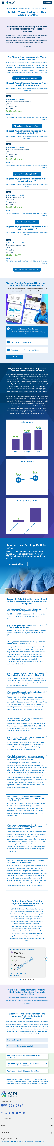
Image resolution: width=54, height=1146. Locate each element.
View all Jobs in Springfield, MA (27, 174)
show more (45, 119)
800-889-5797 (12, 1105)
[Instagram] (23, 1113)
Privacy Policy (5, 1141)
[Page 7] (30, 979)
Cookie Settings (39, 1141)
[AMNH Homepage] (10, 2)
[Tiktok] (16, 1113)
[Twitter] (6, 1113)
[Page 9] (33, 979)
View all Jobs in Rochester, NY (27, 270)
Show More (27, 46)
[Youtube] (20, 1113)
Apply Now (47, 2)
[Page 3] (23, 979)
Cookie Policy (29, 1141)
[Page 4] (25, 979)
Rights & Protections (17, 1141)
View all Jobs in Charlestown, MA (27, 126)
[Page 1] (20, 979)
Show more (27, 1003)
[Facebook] (2, 1113)
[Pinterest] (13, 1113)
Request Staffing (15, 564)
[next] (45, 959)
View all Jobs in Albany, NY (27, 222)
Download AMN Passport (14, 357)
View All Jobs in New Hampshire (27, 78)
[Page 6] (28, 979)
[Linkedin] (9, 1113)
